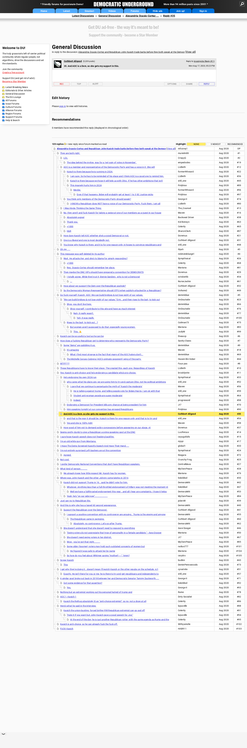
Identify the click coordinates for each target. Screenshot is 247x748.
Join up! (180, 11)
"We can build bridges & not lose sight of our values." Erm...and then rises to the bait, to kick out (111, 299)
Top (79, 84)
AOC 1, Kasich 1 (68, 596)
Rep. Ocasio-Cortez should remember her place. (91, 267)
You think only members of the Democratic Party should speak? (99, 199)
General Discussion (109, 15)
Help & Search (13, 120)
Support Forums (14, 117)
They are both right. (70, 153)
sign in (62, 106)
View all (190, 51)
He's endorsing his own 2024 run (79, 377)
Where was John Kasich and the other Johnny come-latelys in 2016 (94, 478)
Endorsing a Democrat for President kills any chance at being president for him (106, 404)
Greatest (89, 11)
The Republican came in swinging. (87, 519)
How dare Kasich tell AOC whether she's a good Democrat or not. (96, 235)
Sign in (203, 11)
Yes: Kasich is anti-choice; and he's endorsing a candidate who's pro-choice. (98, 372)
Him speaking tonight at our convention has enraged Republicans (100, 409)
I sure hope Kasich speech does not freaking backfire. (87, 436)
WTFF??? (64, 363)
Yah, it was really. (85, 318)
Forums (135, 11)
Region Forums (13, 113)
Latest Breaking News (17, 87)
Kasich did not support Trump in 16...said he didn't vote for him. (95, 482)
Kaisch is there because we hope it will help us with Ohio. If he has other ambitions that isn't (116, 181)
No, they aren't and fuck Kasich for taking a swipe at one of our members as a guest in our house (112, 213)
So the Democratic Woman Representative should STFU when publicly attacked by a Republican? (112, 290)
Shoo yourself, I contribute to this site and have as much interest (102, 308)
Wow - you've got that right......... (83, 542)
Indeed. (77, 400)
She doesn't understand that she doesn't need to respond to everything (99, 528)
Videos (112, 11)
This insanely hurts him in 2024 (86, 185)
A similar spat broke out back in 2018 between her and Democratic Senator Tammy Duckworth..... (109, 578)
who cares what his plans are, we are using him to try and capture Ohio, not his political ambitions (116, 382)
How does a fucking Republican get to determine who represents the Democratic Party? (104, 340)
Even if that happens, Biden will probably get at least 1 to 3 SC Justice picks (115, 194)
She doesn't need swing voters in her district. (89, 537)
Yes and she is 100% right (80, 423)
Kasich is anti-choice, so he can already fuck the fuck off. (89, 624)
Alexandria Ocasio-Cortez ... (142, 15)
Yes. (69, 587)
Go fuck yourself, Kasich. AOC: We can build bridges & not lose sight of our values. (101, 295)
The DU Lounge (13, 97)
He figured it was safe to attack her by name (92, 551)
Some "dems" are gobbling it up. (79, 345)
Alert (95, 84)
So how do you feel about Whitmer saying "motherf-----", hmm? (98, 555)
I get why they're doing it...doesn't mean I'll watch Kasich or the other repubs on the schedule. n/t (109, 569)
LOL (65, 158)
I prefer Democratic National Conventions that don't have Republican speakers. (100, 464)
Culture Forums (13, 107)
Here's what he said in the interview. (78, 606)
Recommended (235, 144)
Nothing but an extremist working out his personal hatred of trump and (96, 592)
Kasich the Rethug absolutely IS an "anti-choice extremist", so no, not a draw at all (104, 601)
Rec (61, 84)
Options (171, 84)
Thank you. (72, 222)
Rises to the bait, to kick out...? (82, 322)
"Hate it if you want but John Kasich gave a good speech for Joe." (100, 615)
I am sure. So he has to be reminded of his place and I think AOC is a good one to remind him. (117, 176)
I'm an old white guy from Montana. (78, 441)
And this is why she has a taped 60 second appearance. (88, 505)
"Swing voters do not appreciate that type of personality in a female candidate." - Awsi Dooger (114, 532)
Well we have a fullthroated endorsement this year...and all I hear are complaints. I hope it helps (118, 491)
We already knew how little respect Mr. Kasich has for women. (94, 473)
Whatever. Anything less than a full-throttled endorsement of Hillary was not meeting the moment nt (117, 487)
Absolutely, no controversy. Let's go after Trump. (97, 523)
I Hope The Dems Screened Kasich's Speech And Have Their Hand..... (94, 446)
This (65, 564)
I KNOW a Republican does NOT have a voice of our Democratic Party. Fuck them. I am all (115, 203)
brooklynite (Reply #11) (204, 61)
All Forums (11, 100)
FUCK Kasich (66, 628)
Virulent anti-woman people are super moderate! (98, 395)
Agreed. (67, 455)
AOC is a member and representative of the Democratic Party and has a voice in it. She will (109, 167)
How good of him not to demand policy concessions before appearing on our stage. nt (107, 427)
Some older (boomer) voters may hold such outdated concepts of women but (106, 546)
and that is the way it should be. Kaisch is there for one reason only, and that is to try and (112, 418)
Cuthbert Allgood (73, 61)
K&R (69, 231)
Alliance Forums (14, 110)
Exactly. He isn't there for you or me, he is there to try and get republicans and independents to (111, 574)
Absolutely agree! (75, 217)
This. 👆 (77, 331)
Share (189, 84)
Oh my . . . (65, 249)
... (71, 281)
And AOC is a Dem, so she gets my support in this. (89, 414)
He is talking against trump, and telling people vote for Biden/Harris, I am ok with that (116, 391)
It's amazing (73, 350)
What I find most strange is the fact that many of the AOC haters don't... (106, 354)
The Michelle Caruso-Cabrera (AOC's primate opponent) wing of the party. (104, 359)
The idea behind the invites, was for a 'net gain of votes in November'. (102, 162)
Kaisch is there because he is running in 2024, (90, 171)
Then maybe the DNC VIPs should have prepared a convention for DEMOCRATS (103, 272)
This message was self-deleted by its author (82, 254)
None (196, 144)
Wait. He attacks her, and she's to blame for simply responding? (95, 258)
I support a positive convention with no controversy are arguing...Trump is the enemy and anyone (116, 514)
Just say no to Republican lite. (75, 500)
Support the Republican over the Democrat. (85, 510)
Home (44, 11)
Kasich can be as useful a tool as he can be (82, 336)
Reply (207, 84)
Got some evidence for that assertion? (82, 583)
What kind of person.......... (73, 468)
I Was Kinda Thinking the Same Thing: (82, 208)
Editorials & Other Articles (19, 90)
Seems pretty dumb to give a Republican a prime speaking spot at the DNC (97, 432)
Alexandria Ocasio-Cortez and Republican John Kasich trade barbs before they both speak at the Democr (131, 52)
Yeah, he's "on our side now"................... (87, 496)
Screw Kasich (67, 560)
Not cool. (64, 459)
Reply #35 (169, 15)
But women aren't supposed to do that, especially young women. (102, 327)
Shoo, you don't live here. (79, 304)
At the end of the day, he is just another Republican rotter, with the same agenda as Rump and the (119, 619)
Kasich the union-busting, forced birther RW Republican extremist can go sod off (104, 610)
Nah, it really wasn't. (83, 313)
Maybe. (77, 190)
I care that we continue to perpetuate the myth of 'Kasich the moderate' (106, 386)
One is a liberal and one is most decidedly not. (86, 240)
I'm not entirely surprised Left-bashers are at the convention (90, 450)
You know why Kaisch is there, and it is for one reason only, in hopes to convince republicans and (112, 245)
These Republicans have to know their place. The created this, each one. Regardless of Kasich (107, 368)
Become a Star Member (14, 81)
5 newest (216, 144)
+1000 (70, 226)
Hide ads (157, 11)
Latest (66, 11)
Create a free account (13, 72)
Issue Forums (12, 103)
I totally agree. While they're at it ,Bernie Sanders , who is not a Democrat (103, 276)
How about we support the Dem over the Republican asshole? (94, 286)
